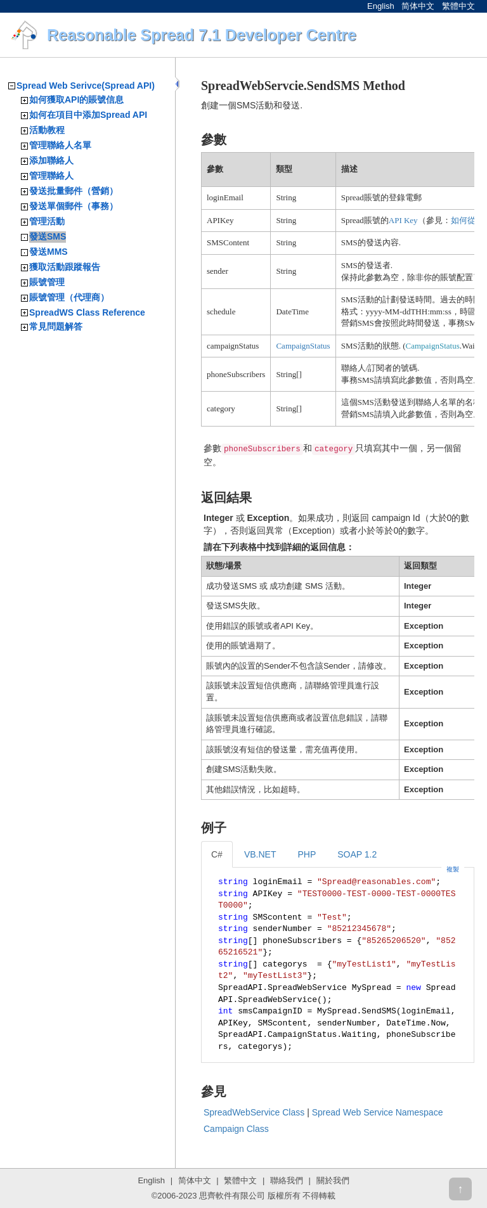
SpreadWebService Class (254, 1112)
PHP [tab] (306, 854)
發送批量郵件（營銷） (73, 191)
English (380, 6)
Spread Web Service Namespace (377, 1112)
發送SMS (47, 236)
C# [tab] (217, 854)
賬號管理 (47, 282)
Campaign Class (236, 1129)
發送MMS (48, 252)
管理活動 (47, 221)
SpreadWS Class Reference (87, 312)
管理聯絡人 (51, 175)
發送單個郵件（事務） (73, 206)
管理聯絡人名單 (60, 145)
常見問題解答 (55, 326)
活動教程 (47, 130)
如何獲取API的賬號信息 (76, 99)
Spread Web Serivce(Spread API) (85, 85)
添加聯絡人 (51, 160)
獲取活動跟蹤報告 (64, 267)
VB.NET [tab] (260, 854)
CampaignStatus (303, 345)
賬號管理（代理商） (69, 297)
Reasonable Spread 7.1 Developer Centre (201, 35)
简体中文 (417, 6)
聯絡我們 (286, 1180)
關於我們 (332, 1180)
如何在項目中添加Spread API (88, 115)
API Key (403, 220)
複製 (452, 869)
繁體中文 (458, 6)
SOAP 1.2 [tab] (357, 854)
